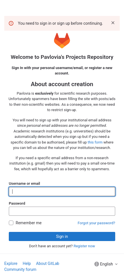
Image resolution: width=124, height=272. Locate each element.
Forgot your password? (96, 223)
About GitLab (47, 263)
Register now (84, 246)
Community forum (20, 269)
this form (95, 142)
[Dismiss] (112, 22)
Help (27, 263)
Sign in (62, 236)
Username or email (24, 183)
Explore (10, 263)
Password (17, 203)
